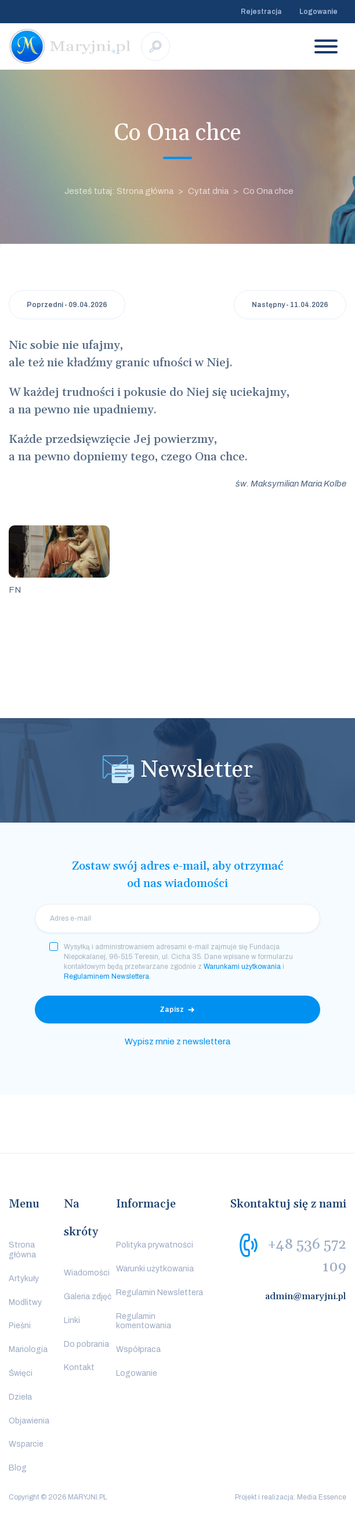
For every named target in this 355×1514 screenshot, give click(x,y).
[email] (177, 918)
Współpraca (138, 1349)
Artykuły (24, 1278)
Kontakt (79, 1367)
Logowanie (318, 12)
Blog (18, 1467)
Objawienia (29, 1420)
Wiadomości (87, 1272)
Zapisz (172, 1009)
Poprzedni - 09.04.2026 (67, 305)
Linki (72, 1320)
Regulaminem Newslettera (106, 976)
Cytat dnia (208, 191)
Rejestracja (261, 12)
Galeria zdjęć (87, 1296)
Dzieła (20, 1397)
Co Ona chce (268, 191)
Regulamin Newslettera (159, 1292)
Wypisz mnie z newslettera (177, 1041)
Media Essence (321, 1497)
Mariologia (28, 1349)
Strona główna (22, 1250)
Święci (20, 1373)
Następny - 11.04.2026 (290, 305)
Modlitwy (25, 1302)
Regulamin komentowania (143, 1321)
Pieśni (20, 1325)
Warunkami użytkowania (242, 967)
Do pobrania (86, 1344)
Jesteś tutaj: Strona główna (118, 191)
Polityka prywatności (154, 1245)
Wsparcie (26, 1444)
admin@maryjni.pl (305, 1296)
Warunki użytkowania (155, 1268)
